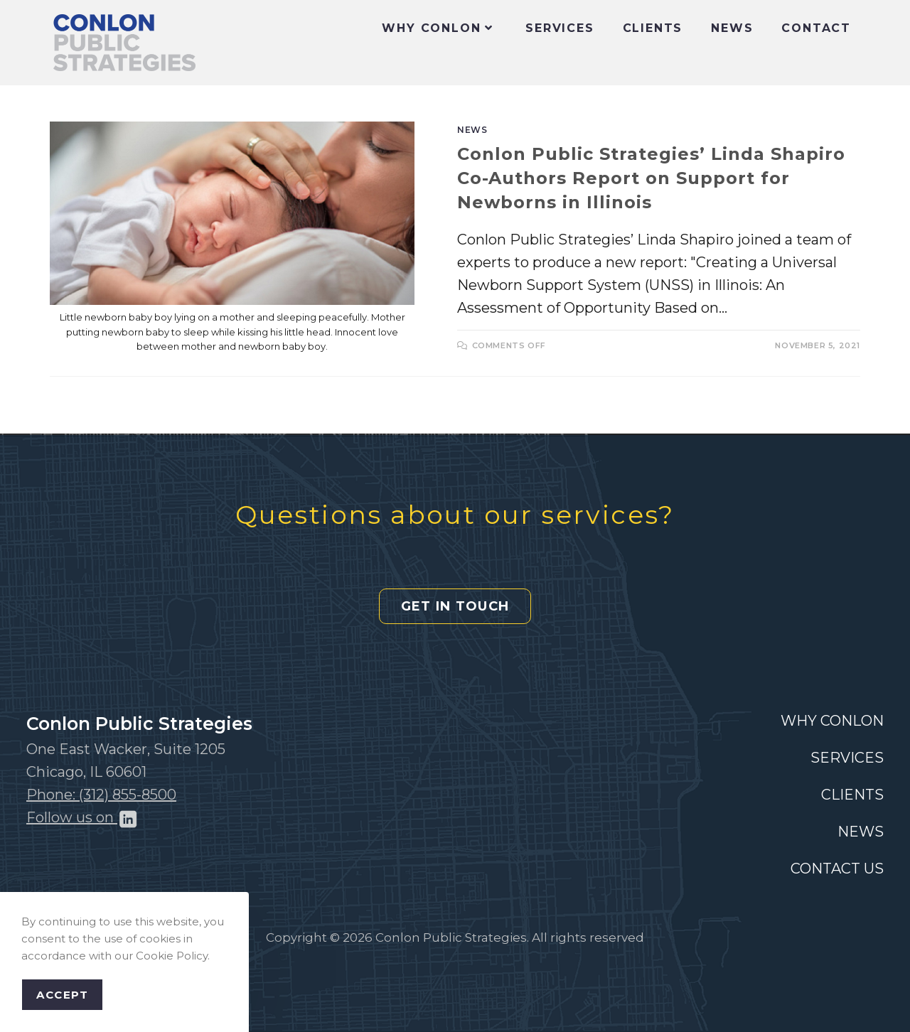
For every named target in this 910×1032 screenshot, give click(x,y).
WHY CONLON (832, 720)
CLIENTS (852, 794)
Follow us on (82, 817)
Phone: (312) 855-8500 (101, 794)
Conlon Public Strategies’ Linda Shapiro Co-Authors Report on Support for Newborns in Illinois (651, 178)
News (472, 129)
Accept (62, 994)
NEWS (860, 831)
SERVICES (847, 757)
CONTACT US (837, 868)
